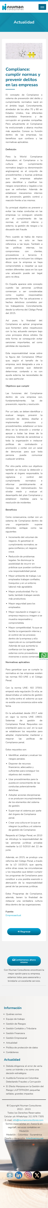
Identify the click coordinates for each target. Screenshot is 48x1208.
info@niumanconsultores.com (28, 1120)
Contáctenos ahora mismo (24, 961)
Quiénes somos (14, 1014)
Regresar (24, 931)
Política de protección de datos (22, 1047)
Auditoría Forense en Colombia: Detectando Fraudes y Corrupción (23, 1080)
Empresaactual (13, 915)
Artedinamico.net (34, 1138)
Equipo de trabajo (15, 1019)
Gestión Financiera (15, 1033)
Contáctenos (12, 1052)
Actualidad (11, 1042)
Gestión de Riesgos (16, 1023)
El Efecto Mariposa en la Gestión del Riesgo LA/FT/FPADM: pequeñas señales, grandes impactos (25, 1090)
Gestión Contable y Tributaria (21, 1028)
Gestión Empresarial (16, 1037)
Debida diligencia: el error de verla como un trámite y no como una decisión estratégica (24, 1070)
